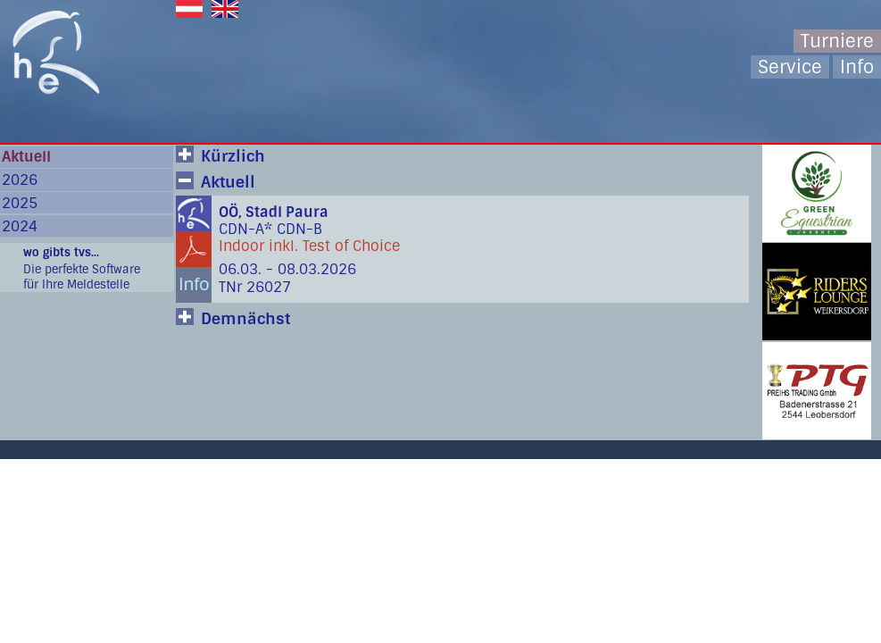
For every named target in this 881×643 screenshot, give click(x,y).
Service (790, 67)
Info (857, 67)
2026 (19, 180)
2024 (19, 226)
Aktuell (26, 156)
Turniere (837, 41)
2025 (19, 203)
